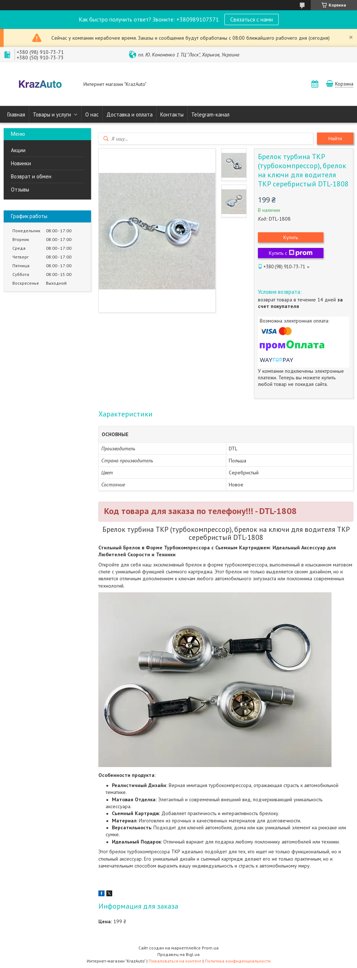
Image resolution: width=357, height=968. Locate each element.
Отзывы (20, 189)
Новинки (21, 163)
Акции (18, 150)
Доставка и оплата (129, 114)
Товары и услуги (52, 114)
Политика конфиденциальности (238, 961)
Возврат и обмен (31, 176)
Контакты (172, 114)
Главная (16, 114)
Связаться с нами (251, 19)
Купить (290, 237)
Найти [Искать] (335, 138)
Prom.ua (210, 948)
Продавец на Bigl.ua (178, 954)
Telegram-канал (210, 114)
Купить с (291, 253)
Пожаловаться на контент (175, 961)
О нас (92, 114)
